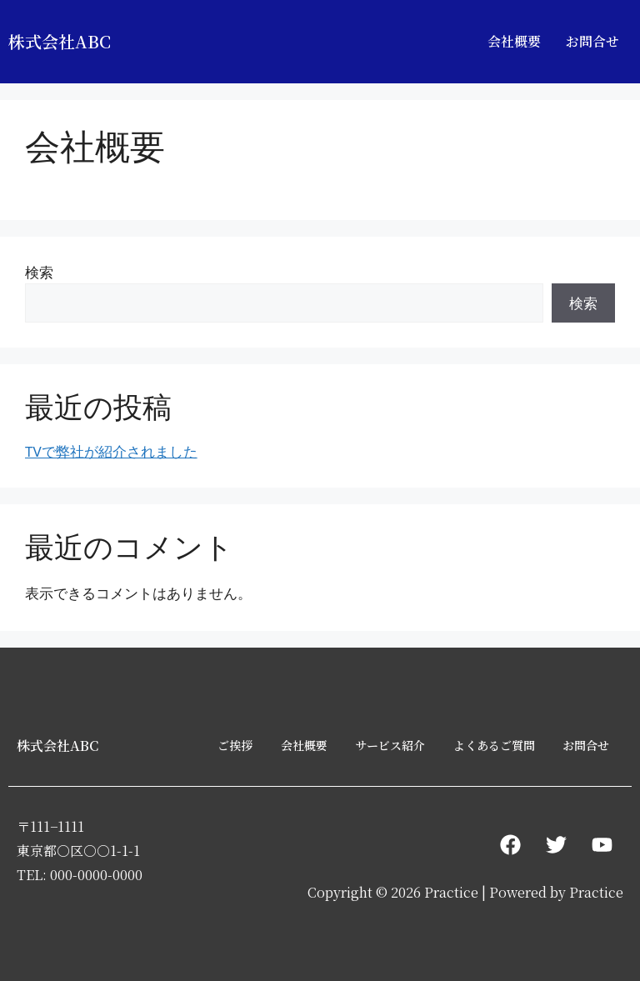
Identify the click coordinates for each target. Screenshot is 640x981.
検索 (39, 272)
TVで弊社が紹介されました (111, 451)
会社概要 (514, 41)
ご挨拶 (235, 745)
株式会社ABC (59, 41)
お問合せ (592, 41)
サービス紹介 (390, 745)
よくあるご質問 (494, 745)
